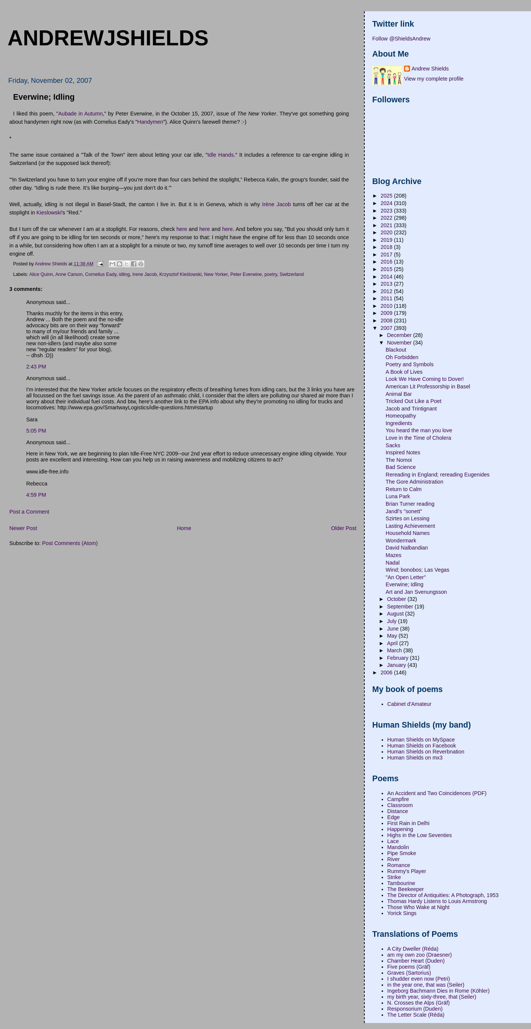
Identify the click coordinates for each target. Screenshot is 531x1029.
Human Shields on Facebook (421, 746)
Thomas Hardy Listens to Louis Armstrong (437, 901)
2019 (387, 240)
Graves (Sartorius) (409, 973)
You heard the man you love (419, 430)
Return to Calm (404, 489)
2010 (387, 306)
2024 (387, 203)
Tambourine (401, 883)
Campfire (398, 799)
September (401, 607)
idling (124, 274)
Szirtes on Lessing (408, 518)
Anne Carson (69, 274)
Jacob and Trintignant (411, 409)
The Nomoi (399, 460)
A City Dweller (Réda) (413, 949)
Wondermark (401, 541)
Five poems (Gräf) (408, 967)
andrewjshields (108, 38)
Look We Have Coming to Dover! (425, 379)
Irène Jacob (276, 204)
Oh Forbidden (402, 357)
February (398, 658)
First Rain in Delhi (408, 823)
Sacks (393, 445)
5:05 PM (36, 431)
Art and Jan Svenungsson (416, 592)
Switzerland (292, 274)
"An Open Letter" (406, 577)
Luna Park (398, 496)
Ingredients (399, 423)
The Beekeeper (405, 889)
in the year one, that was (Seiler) (425, 985)
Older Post (343, 528)
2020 (387, 232)
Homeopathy (401, 416)
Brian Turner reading (410, 504)
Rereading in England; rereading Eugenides (437, 475)
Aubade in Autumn (80, 114)
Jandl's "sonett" (404, 511)
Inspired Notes (403, 452)
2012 (387, 291)
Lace (393, 841)
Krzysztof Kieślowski (181, 274)
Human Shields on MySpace (421, 740)
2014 (387, 277)
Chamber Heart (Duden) (415, 961)
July (392, 621)
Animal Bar (399, 394)
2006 (387, 673)
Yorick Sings (401, 913)
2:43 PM (36, 367)
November (400, 343)
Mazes (393, 555)
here (181, 229)
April (393, 643)
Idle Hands (220, 155)
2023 (387, 211)
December (400, 335)
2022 (387, 218)
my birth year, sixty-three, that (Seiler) (431, 997)
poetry (270, 274)
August (396, 614)
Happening (400, 829)
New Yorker (216, 274)
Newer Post (23, 528)
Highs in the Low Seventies (419, 835)
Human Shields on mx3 (415, 758)
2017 (387, 255)
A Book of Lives (404, 372)
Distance (397, 811)
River (393, 859)
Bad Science (401, 467)
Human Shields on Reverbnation (425, 752)
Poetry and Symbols (410, 364)
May (392, 636)
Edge (393, 817)
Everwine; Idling (405, 584)
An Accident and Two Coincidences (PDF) (436, 793)
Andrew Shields (430, 69)
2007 (387, 328)
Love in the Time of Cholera (418, 438)
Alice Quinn (41, 274)
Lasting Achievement (410, 526)
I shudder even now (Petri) (418, 979)
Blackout (396, 350)
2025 (387, 196)
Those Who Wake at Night (418, 907)
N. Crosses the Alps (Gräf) (418, 1003)
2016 (387, 262)
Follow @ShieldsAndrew (401, 39)
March (395, 650)
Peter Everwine (246, 274)
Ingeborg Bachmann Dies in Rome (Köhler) (438, 991)
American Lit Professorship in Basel (428, 386)
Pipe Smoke (401, 853)
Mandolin (398, 847)
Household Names (408, 533)
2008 (387, 321)
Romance (398, 865)
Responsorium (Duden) (415, 1009)
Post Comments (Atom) (70, 543)
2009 (387, 313)
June (393, 629)
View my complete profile (434, 79)
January (397, 665)
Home (184, 528)
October (397, 599)
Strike (394, 877)
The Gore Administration (414, 482)
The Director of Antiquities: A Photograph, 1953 (442, 895)
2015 (387, 269)
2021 (387, 225)
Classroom (400, 805)
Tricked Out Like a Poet (414, 401)
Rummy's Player (406, 871)
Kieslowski (48, 213)
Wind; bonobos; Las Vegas (417, 570)
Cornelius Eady (100, 274)
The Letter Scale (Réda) (415, 1015)
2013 (387, 284)
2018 (387, 247)
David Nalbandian (407, 548)
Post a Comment (29, 512)
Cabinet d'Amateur (409, 704)
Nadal (393, 563)
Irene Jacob (145, 274)
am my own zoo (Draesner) (419, 955)
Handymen (150, 122)
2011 (387, 298)
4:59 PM (36, 495)
